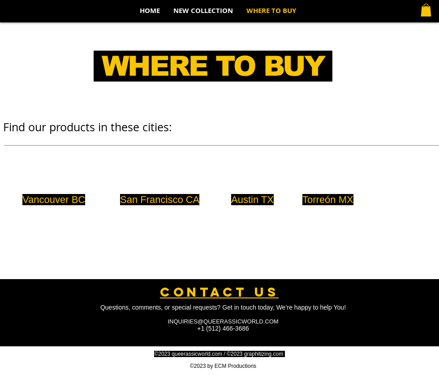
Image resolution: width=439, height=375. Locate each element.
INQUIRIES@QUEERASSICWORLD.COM (223, 321)
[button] (426, 10)
